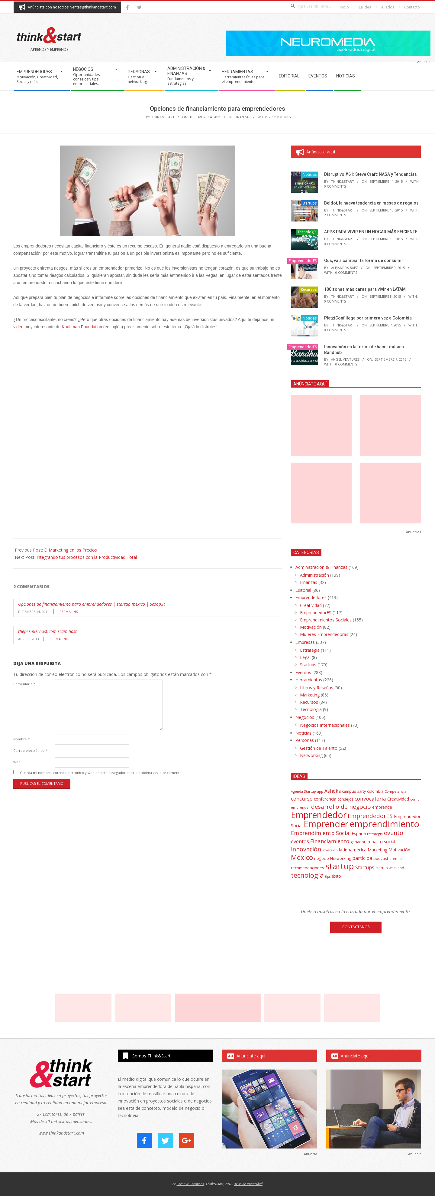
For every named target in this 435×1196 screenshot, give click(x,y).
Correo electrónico (30, 750)
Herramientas (308, 680)
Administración (314, 575)
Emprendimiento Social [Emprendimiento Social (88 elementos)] (321, 833)
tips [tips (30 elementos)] (327, 876)
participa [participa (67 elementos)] (362, 858)
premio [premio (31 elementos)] (395, 858)
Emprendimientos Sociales (326, 620)
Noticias (310, 174)
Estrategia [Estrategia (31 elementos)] (375, 833)
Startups (309, 203)
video (18, 326)
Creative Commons (190, 1184)
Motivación (311, 627)
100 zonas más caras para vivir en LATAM (365, 289)
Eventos (303, 672)
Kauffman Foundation (82, 326)
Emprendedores (311, 597)
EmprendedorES (303, 260)
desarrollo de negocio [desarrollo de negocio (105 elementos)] (341, 807)
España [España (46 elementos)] (359, 833)
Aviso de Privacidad (248, 1184)
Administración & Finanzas (321, 567)
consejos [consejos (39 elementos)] (345, 799)
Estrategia (310, 650)
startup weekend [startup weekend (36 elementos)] (389, 867)
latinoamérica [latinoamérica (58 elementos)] (352, 850)
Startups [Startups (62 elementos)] (364, 867)
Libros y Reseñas (316, 687)
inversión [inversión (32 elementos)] (330, 850)
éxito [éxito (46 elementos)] (336, 876)
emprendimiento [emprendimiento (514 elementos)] (384, 824)
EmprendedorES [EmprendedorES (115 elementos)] (370, 816)
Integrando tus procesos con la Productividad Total (87, 557)
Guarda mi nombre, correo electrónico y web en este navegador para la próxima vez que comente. (101, 772)
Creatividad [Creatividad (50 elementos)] (398, 799)
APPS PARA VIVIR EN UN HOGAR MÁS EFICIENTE (370, 231)
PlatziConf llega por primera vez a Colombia (368, 318)
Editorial (303, 590)
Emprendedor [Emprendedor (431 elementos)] (318, 815)
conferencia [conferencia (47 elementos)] (325, 799)
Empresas (305, 642)
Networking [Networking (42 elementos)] (340, 858)
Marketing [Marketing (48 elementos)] (377, 850)
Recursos (309, 289)
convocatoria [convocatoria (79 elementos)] (370, 798)
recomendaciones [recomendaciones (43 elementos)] (307, 867)
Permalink (69, 611)
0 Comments (335, 186)
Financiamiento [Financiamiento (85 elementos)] (329, 841)
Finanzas (242, 117)
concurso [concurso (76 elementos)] (302, 798)
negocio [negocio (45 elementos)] (321, 858)
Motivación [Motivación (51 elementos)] (399, 850)
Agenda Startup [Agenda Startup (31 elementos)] (303, 791)
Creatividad (311, 605)
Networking (311, 755)
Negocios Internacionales (325, 725)
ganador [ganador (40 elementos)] (358, 841)
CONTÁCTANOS (355, 926)
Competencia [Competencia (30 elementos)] (395, 791)
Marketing (310, 695)
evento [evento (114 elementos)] (393, 833)
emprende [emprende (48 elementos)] (382, 807)
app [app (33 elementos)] (320, 791)
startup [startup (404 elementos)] (339, 866)
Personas (304, 740)
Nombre (21, 739)
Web (17, 762)
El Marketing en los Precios (70, 550)
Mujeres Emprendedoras (324, 634)
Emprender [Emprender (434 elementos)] (326, 824)
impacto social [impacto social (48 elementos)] (381, 841)
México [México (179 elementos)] (302, 857)
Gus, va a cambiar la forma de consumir (363, 260)
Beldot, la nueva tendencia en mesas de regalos (371, 203)
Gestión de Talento (318, 748)
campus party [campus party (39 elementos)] (354, 791)
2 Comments (280, 117)
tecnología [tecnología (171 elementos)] (307, 875)
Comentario (24, 684)
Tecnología (307, 231)
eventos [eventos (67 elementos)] (300, 841)
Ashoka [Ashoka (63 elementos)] (332, 791)
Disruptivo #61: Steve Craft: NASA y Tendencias (370, 174)
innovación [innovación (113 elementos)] (306, 849)
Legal (305, 657)
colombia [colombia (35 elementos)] (375, 791)
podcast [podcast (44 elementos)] (380, 858)
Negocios (304, 717)
